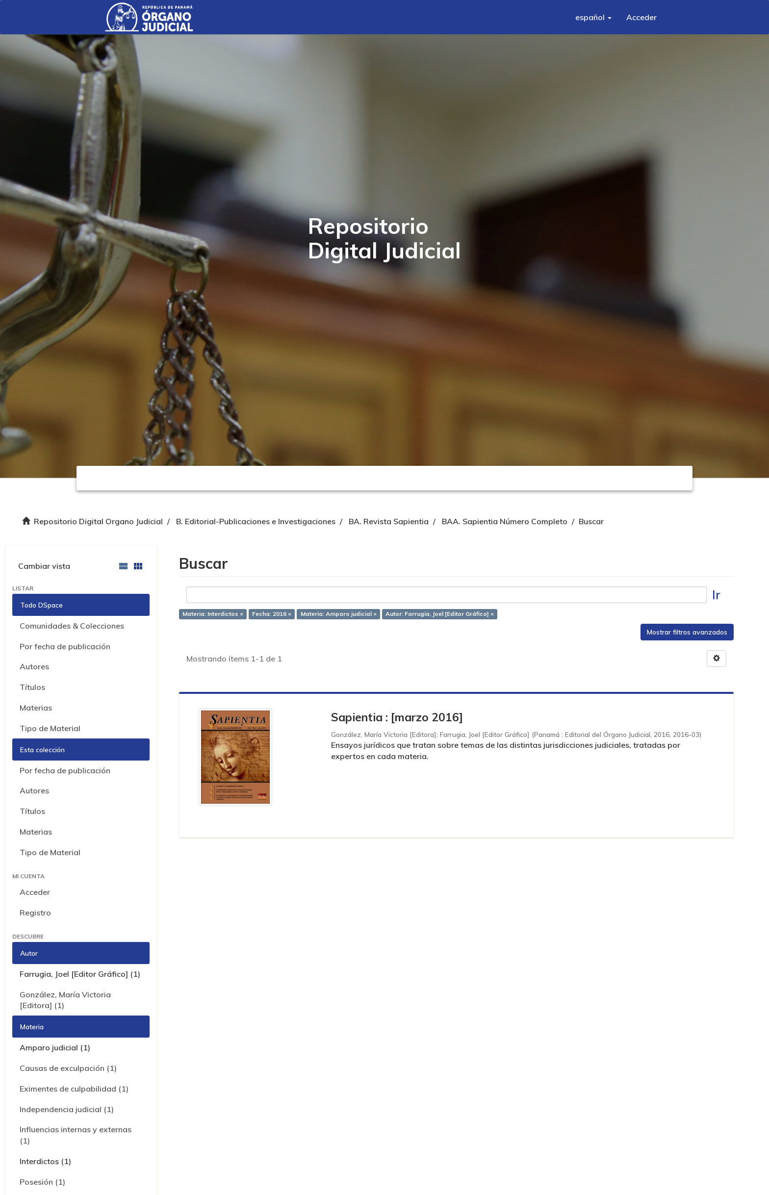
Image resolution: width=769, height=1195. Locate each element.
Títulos (32, 687)
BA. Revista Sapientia (389, 521)
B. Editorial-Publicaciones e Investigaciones (255, 521)
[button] (593, 17)
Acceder (35, 892)
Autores (34, 666)
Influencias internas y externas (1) (75, 1134)
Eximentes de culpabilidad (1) (74, 1088)
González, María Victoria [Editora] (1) (65, 1000)
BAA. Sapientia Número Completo (504, 521)
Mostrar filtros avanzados (687, 632)
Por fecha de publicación (65, 646)
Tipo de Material (50, 728)
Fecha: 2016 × (271, 614)
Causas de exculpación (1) (68, 1068)
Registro (35, 912)
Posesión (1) (42, 1182)
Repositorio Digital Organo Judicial (98, 521)
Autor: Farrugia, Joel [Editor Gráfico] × (439, 614)
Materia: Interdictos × (212, 614)
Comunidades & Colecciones (72, 626)
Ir (716, 594)
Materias (36, 707)
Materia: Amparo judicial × (339, 614)
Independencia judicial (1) (67, 1109)
